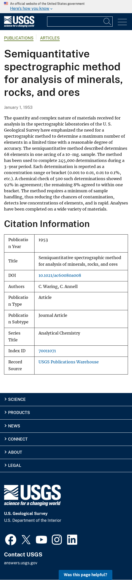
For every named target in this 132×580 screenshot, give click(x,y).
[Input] (80, 21)
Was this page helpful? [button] (85, 574)
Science (17, 399)
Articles (50, 38)
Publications (19, 38)
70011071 (47, 350)
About (15, 452)
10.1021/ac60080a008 (60, 275)
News (14, 426)
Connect (18, 439)
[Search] (108, 21)
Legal (14, 465)
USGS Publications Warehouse (69, 362)
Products (19, 412)
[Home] (19, 26)
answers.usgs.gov (20, 563)
